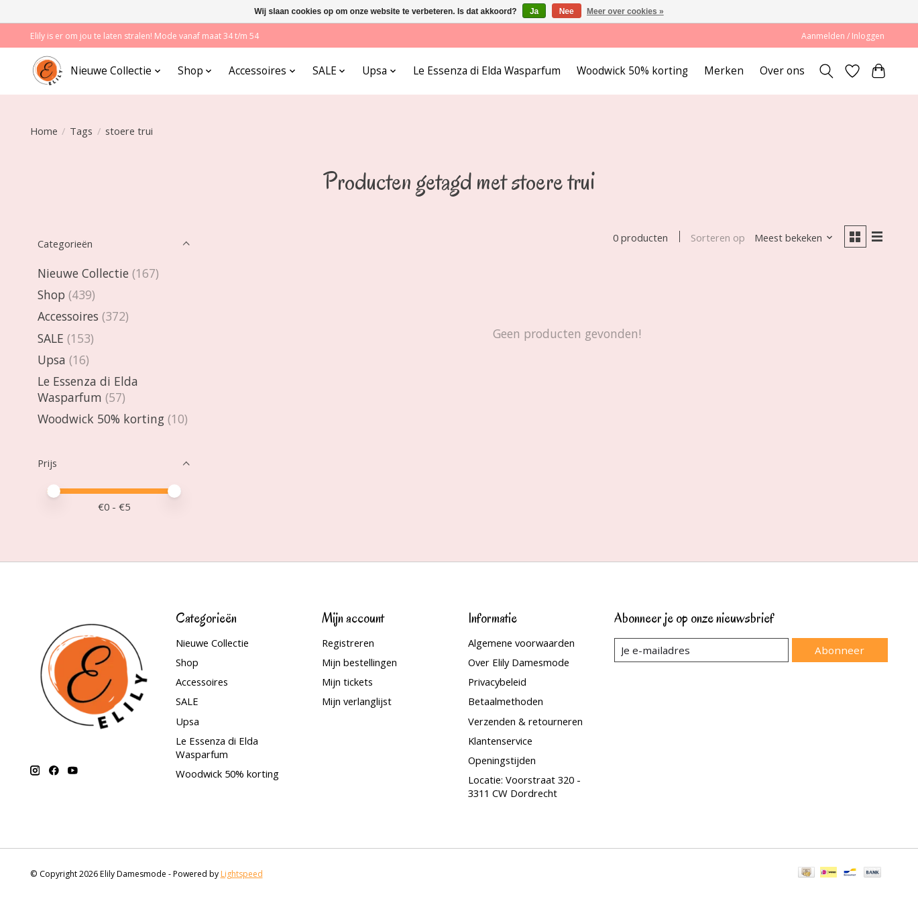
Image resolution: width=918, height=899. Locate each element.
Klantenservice (500, 740)
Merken (724, 71)
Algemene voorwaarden (521, 642)
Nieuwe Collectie (85, 273)
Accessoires (68, 316)
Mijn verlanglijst (357, 701)
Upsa (52, 360)
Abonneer (842, 649)
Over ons (782, 71)
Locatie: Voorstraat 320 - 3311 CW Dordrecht (524, 786)
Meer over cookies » (625, 11)
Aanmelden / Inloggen (842, 36)
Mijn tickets (347, 681)
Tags (81, 131)
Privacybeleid (497, 681)
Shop (51, 294)
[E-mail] (703, 650)
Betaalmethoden (505, 701)
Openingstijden (502, 760)
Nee (566, 11)
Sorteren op (716, 238)
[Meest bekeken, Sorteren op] (791, 238)
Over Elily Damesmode (518, 662)
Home (44, 131)
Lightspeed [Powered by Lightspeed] (242, 874)
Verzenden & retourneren (525, 721)
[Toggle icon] (826, 71)
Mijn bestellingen (359, 662)
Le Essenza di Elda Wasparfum (487, 71)
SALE (51, 338)
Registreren (348, 642)
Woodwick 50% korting (632, 71)
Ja (534, 11)
